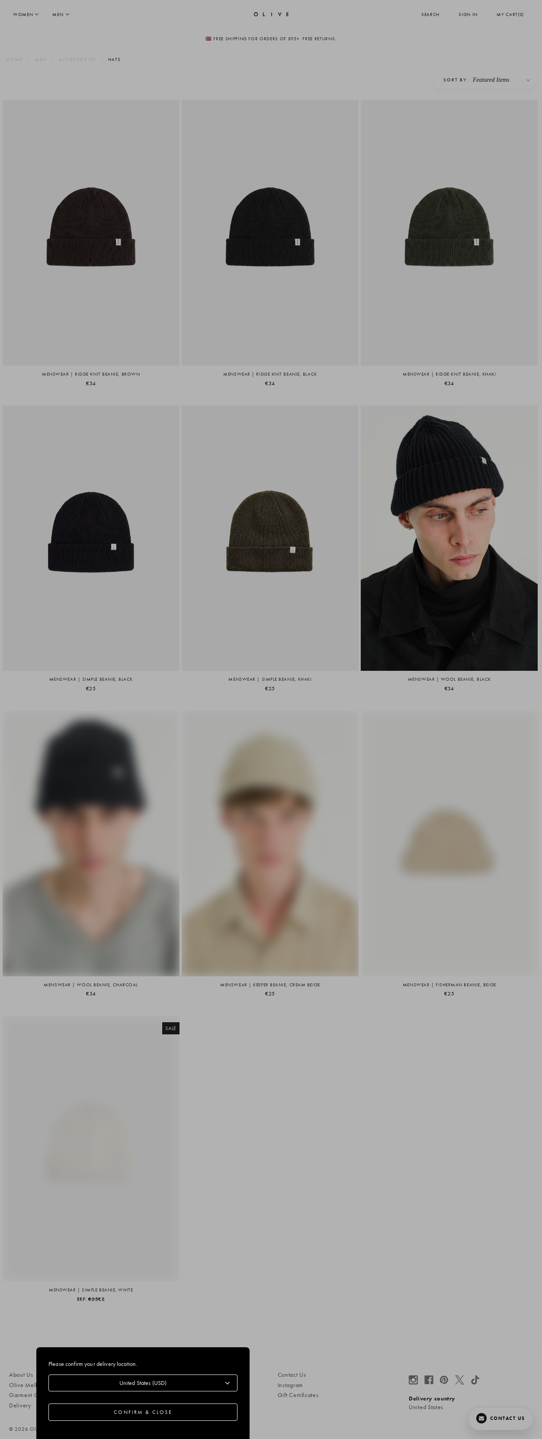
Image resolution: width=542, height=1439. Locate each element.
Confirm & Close (143, 1412)
